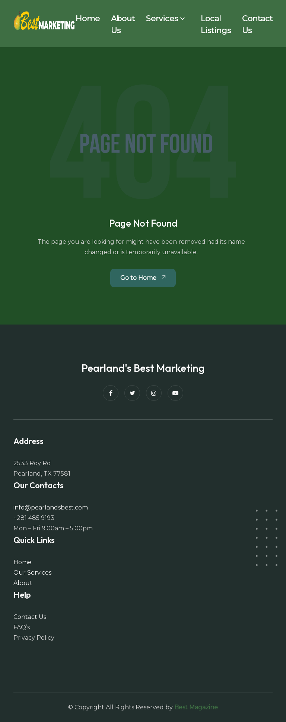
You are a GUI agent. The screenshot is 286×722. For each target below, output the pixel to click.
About (22, 583)
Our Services (32, 572)
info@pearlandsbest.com (50, 507)
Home (88, 18)
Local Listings (216, 24)
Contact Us (257, 24)
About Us (123, 24)
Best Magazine (196, 707)
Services (162, 18)
